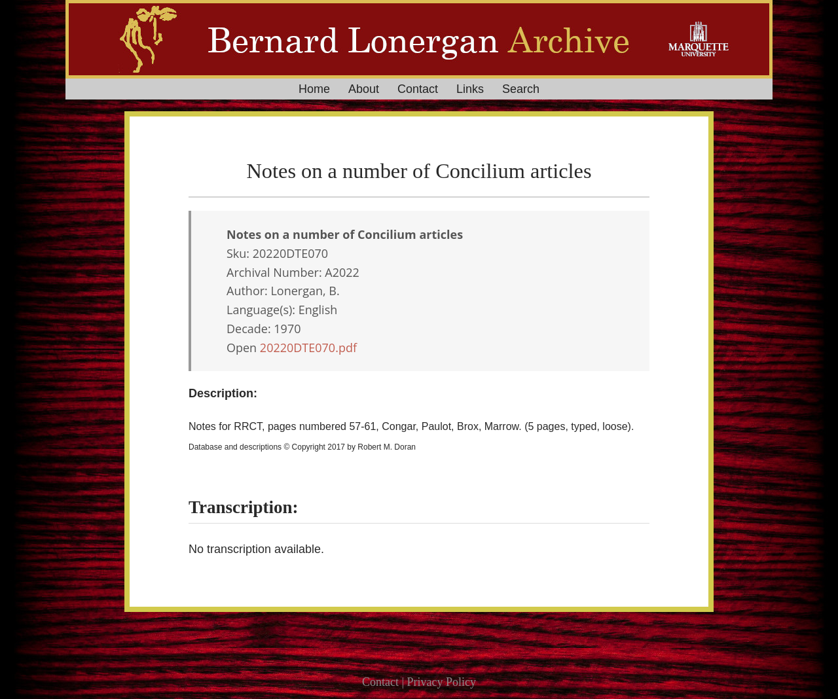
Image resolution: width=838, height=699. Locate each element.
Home (314, 89)
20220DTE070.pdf (308, 347)
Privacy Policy (442, 682)
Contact (417, 89)
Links (470, 89)
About (363, 89)
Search (520, 89)
